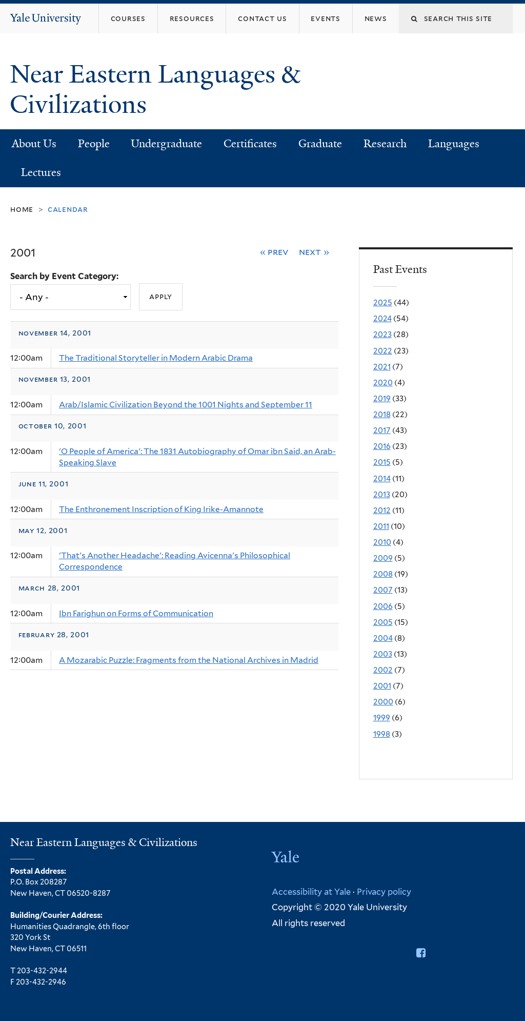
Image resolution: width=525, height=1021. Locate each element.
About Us (34, 143)
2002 (383, 670)
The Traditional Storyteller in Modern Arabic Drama (156, 358)
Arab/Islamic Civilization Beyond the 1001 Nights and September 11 (185, 404)
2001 (382, 686)
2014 (382, 478)
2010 (382, 542)
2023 (382, 334)
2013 (381, 494)
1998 (381, 734)
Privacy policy (384, 892)
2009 (383, 558)
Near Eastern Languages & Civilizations (155, 89)
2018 (382, 414)
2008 (383, 574)
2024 (382, 318)
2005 (383, 622)
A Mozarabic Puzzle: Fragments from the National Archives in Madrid (188, 660)
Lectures (41, 172)
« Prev (274, 251)
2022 (382, 351)
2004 (383, 638)
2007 (383, 590)
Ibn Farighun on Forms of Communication (136, 613)
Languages (453, 143)
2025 (382, 302)
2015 (382, 462)
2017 (382, 430)
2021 (382, 366)
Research (385, 143)
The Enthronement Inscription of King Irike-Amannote (161, 509)
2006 (383, 606)
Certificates (250, 143)
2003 (382, 654)
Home (21, 209)
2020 (383, 382)
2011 (381, 526)
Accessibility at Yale (311, 892)
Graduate (320, 143)
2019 (382, 398)
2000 (383, 701)
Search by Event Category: (64, 276)
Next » (314, 251)
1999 (381, 717)
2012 (382, 510)
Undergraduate (166, 143)
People (94, 143)
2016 (382, 446)
